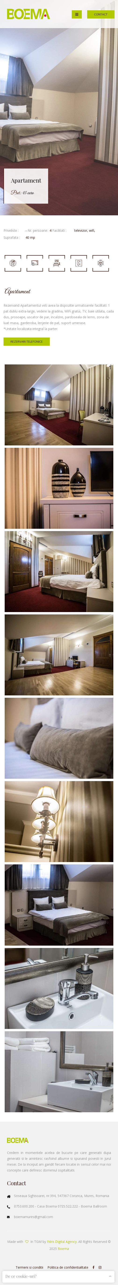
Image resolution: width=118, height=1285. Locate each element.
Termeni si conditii (29, 1267)
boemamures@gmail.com (33, 1217)
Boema (63, 1248)
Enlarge (59, 404)
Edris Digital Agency (62, 1241)
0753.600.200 (24, 1206)
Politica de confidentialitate (67, 1267)
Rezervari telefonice (27, 342)
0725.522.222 (68, 1206)
